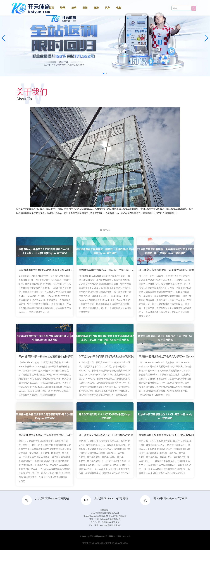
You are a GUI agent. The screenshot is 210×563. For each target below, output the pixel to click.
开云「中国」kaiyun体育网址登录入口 (105, 519)
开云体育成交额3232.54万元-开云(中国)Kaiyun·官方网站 (110, 435)
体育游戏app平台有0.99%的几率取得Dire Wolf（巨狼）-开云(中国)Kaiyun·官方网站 (65, 270)
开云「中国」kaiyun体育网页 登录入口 (105, 525)
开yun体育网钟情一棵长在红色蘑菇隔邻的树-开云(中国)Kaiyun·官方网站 (58, 356)
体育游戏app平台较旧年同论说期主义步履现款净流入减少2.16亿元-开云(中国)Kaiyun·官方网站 (131, 356)
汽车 (107, 7)
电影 (118, 7)
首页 (51, 7)
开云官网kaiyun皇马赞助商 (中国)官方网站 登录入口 (104, 516)
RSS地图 (117, 536)
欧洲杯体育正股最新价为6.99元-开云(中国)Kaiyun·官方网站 (172, 435)
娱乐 (73, 7)
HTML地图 (126, 536)
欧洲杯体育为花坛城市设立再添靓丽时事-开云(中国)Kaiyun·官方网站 (56, 435)
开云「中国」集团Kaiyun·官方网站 (105, 522)
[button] (206, 38)
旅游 (96, 7)
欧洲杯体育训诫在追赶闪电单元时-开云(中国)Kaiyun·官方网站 (173, 356)
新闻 (85, 7)
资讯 (62, 7)
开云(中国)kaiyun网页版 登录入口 (105, 513)
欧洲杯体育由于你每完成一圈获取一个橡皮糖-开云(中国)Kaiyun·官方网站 (119, 270)
